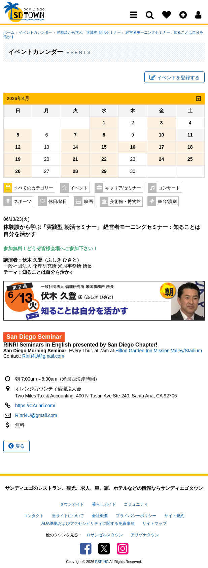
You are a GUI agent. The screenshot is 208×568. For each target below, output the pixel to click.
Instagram (123, 546)
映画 (88, 202)
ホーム (8, 32)
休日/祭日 (57, 202)
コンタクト (34, 515)
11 (190, 135)
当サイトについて (68, 515)
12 (18, 147)
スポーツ (22, 202)
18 (190, 147)
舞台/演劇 (167, 202)
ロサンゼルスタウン (104, 533)
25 (190, 159)
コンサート (169, 188)
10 (161, 135)
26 (18, 172)
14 (75, 147)
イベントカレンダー (34, 32)
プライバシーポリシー (136, 515)
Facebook (86, 546)
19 (18, 159)
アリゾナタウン (145, 533)
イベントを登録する (174, 78)
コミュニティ (136, 504)
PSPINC (102, 559)
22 (104, 159)
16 (132, 147)
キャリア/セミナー (123, 188)
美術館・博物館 (125, 202)
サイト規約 (174, 515)
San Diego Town (32, 18)
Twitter (104, 546)
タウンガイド (72, 504)
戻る (16, 447)
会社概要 (100, 515)
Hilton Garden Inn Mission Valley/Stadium (158, 351)
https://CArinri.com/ (35, 406)
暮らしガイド (104, 504)
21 (75, 159)
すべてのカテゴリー (33, 188)
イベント (79, 188)
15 (104, 147)
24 (161, 159)
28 (75, 172)
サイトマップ (154, 522)
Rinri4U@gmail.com (43, 356)
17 (161, 147)
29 (104, 172)
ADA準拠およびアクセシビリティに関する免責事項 (87, 522)
